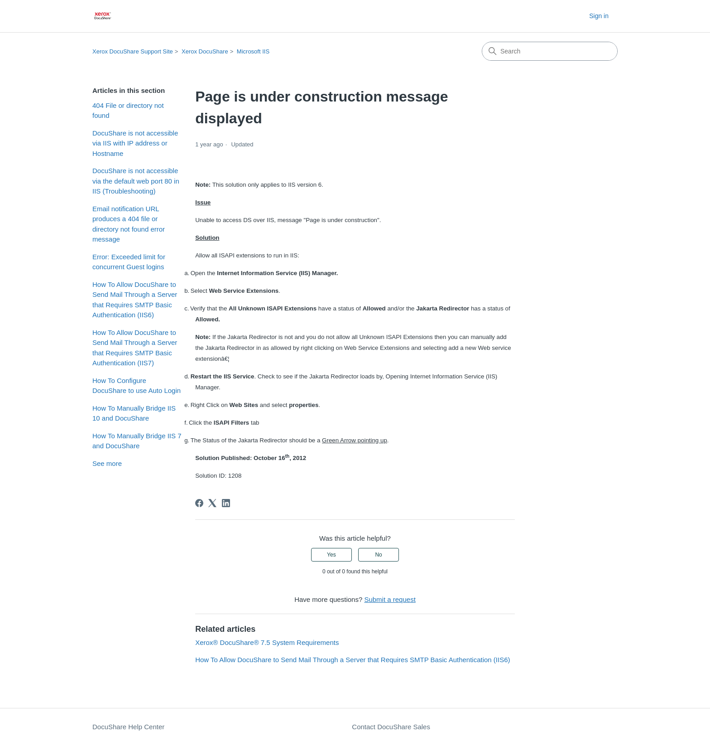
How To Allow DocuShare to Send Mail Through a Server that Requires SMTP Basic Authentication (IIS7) (134, 348)
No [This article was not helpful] (378, 555)
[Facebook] (199, 503)
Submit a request (389, 599)
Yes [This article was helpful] (331, 555)
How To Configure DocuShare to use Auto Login (136, 386)
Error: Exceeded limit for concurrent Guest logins (128, 262)
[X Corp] (212, 503)
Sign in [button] (599, 15)
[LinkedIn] (226, 503)
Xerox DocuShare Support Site (132, 51)
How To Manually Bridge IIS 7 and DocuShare (137, 441)
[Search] (549, 51)
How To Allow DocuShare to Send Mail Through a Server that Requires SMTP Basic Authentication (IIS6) (134, 300)
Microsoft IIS (253, 51)
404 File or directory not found (128, 111)
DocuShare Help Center (128, 727)
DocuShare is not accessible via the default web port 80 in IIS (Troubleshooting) (135, 181)
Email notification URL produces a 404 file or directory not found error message (128, 224)
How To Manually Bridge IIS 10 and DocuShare (134, 413)
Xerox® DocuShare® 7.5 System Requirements (267, 642)
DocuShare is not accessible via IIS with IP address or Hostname (135, 143)
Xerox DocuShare (205, 51)
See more (107, 463)
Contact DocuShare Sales (391, 727)
